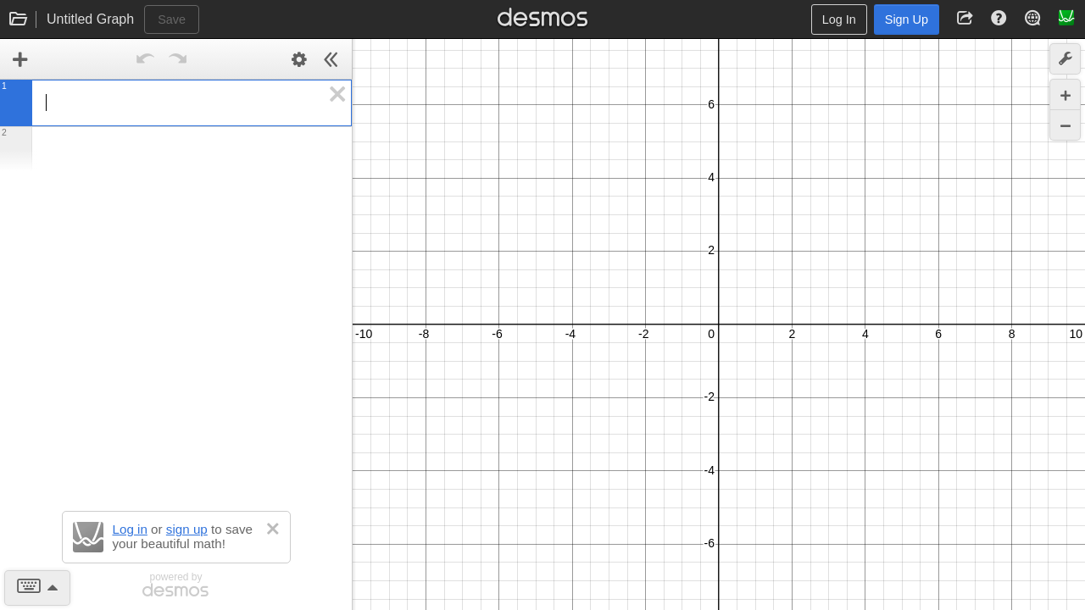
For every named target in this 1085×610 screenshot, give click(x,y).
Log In (839, 19)
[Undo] (146, 59)
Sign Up (906, 19)
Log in (130, 529)
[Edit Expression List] (299, 59)
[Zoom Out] (1065, 125)
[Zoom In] (1065, 94)
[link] (20, 59)
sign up (187, 529)
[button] (338, 94)
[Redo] (178, 59)
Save (172, 19)
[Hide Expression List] (331, 59)
